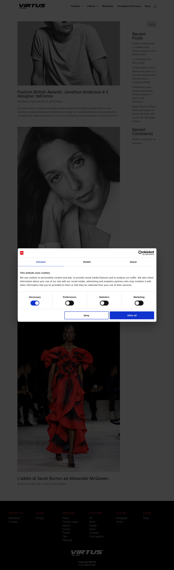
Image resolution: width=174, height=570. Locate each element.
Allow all (132, 315)
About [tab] (133, 261)
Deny (86, 315)
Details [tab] (87, 261)
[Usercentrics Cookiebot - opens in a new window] (140, 253)
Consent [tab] (40, 261)
